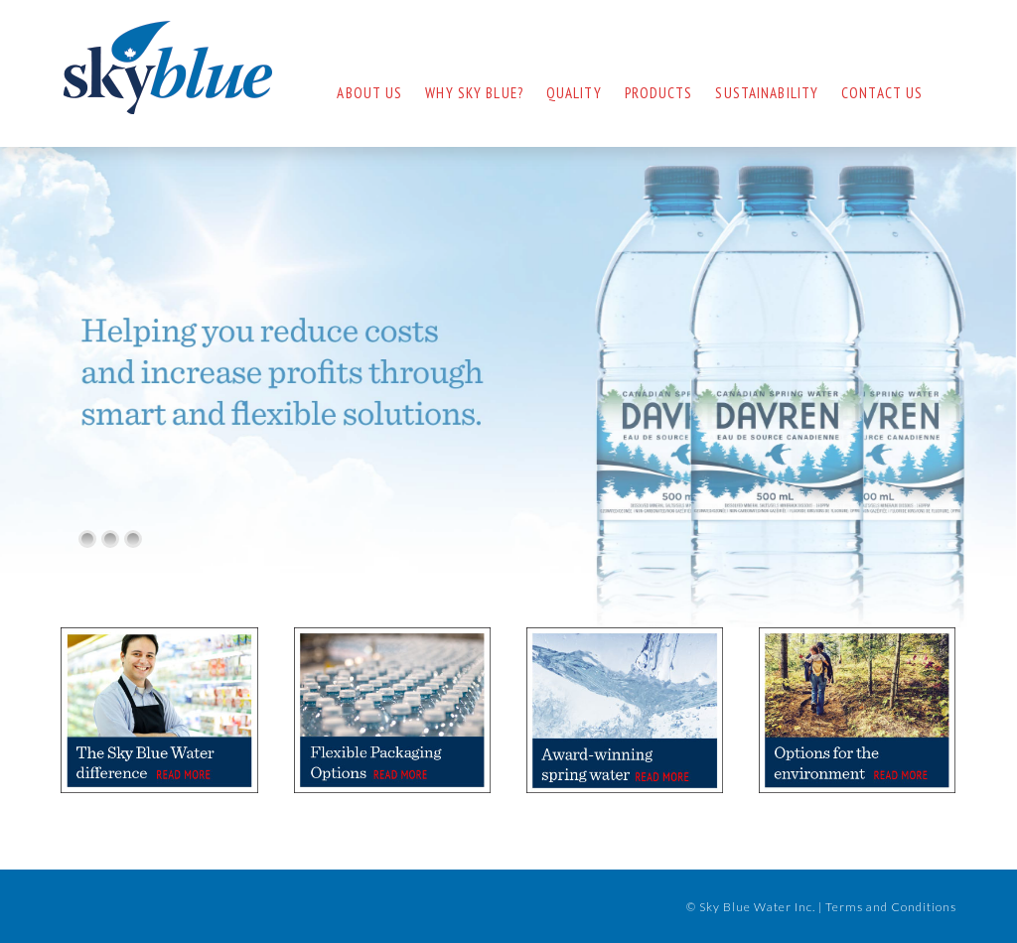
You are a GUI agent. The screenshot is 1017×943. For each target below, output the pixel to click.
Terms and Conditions (890, 906)
